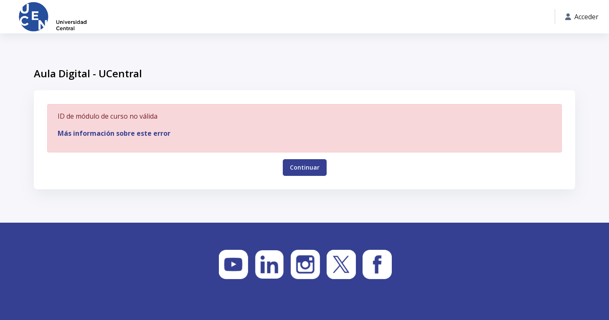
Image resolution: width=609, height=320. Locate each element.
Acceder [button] (582, 16)
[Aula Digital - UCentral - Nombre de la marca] (52, 16)
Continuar (305, 167)
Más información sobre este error (114, 133)
